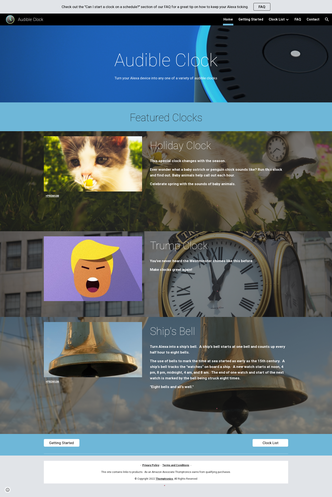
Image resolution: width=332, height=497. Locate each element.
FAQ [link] (298, 19)
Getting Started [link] (250, 19)
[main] (166, 65)
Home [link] (228, 19)
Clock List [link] (277, 19)
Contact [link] (313, 19)
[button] (327, 19)
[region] (166, 7)
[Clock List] (270, 443)
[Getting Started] (61, 443)
